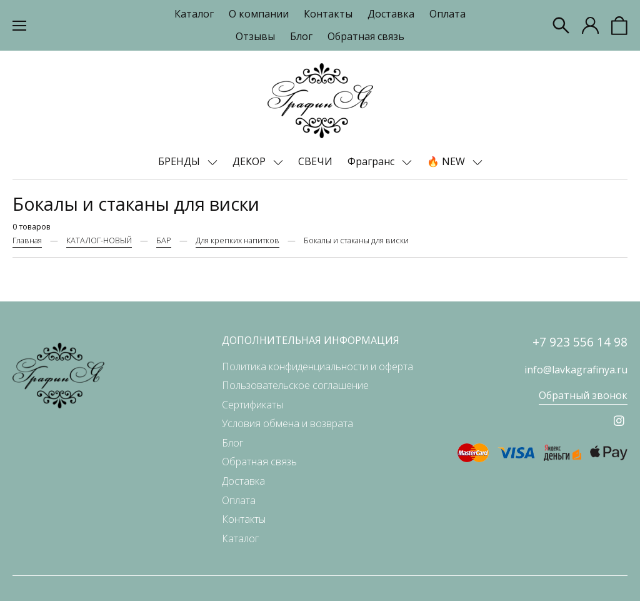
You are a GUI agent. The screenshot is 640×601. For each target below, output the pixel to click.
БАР (163, 240)
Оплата (447, 14)
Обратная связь (366, 36)
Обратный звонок (583, 395)
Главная (27, 240)
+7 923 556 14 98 (580, 341)
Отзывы (255, 36)
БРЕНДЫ (180, 161)
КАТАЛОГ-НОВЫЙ (99, 240)
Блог (301, 36)
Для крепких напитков (237, 240)
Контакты (328, 14)
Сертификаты (252, 405)
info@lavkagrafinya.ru (576, 369)
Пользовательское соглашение (295, 385)
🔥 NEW (447, 161)
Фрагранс (372, 161)
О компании (259, 14)
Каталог (194, 14)
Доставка (391, 14)
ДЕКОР (250, 161)
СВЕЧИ (315, 161)
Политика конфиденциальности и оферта (317, 366)
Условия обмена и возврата (287, 423)
